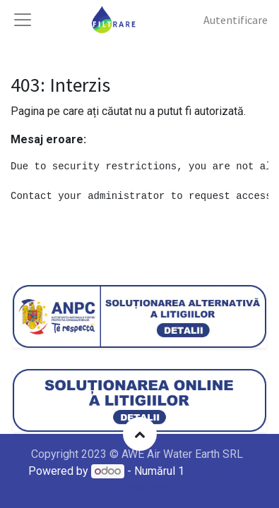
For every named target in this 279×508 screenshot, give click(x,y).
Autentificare (235, 20)
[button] (140, 434)
